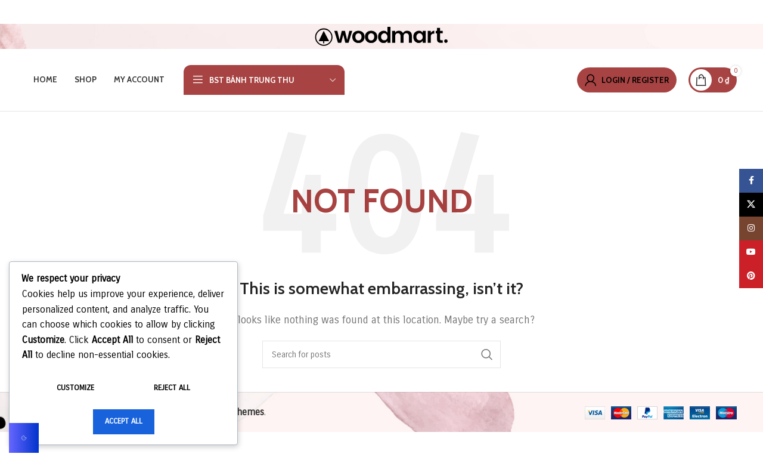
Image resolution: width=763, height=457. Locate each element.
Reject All (172, 388)
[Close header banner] (748, 12)
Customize (75, 388)
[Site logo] (381, 35)
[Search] (381, 354)
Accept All (123, 421)
